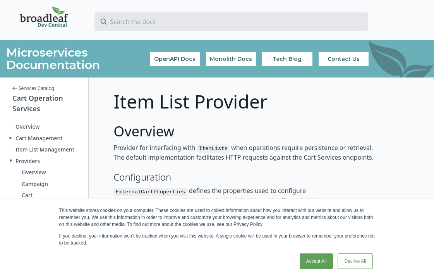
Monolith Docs (231, 58)
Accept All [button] (316, 261)
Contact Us (344, 58)
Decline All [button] (355, 261)
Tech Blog (287, 58)
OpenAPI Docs (175, 58)
